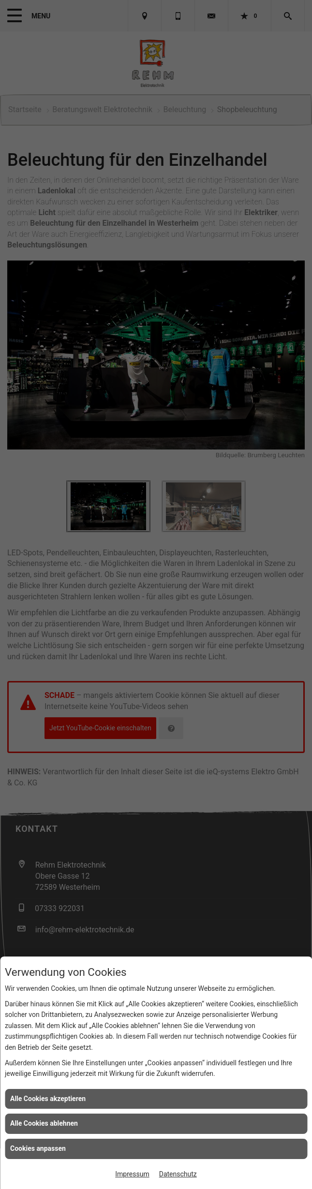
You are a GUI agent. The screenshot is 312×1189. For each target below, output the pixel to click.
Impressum (132, 1174)
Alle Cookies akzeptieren (48, 1098)
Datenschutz (178, 1174)
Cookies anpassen (38, 1148)
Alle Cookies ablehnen (44, 1123)
